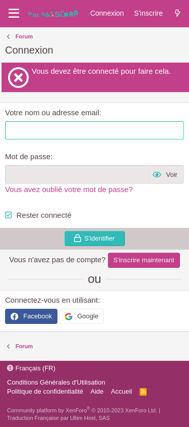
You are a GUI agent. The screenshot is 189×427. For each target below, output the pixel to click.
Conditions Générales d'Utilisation (56, 382)
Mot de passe (27, 156)
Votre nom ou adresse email (52, 112)
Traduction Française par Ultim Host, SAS (58, 418)
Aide (97, 391)
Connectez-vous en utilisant (51, 300)
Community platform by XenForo (82, 410)
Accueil (121, 391)
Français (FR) (31, 368)
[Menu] (14, 13)
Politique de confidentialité (45, 391)
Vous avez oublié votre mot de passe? (69, 189)
